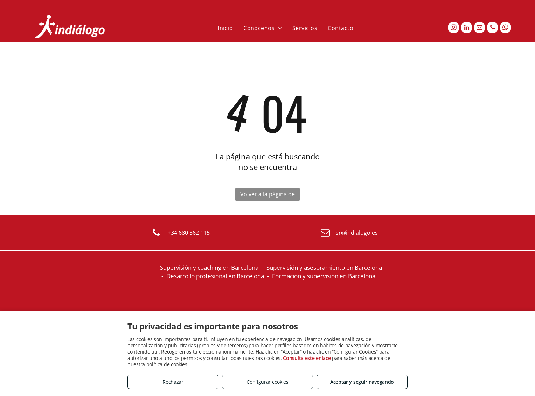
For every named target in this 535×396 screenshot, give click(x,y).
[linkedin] (466, 28)
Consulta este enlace (307, 358)
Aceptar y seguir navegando (362, 381)
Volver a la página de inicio (267, 195)
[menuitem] (225, 28)
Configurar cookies (267, 381)
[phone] (492, 28)
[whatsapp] (505, 28)
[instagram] (453, 28)
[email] (479, 28)
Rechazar (172, 381)
